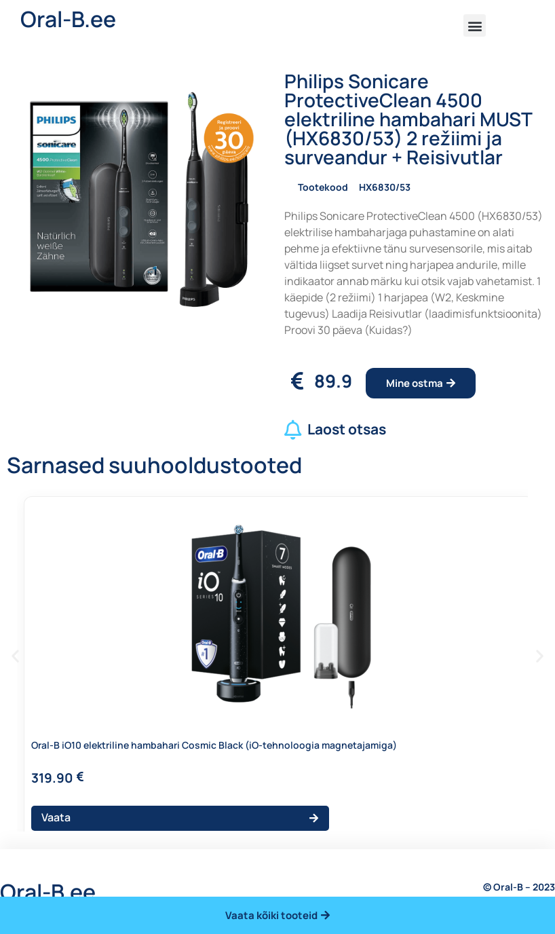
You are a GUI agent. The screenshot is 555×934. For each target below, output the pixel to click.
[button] (474, 25)
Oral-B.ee (68, 19)
